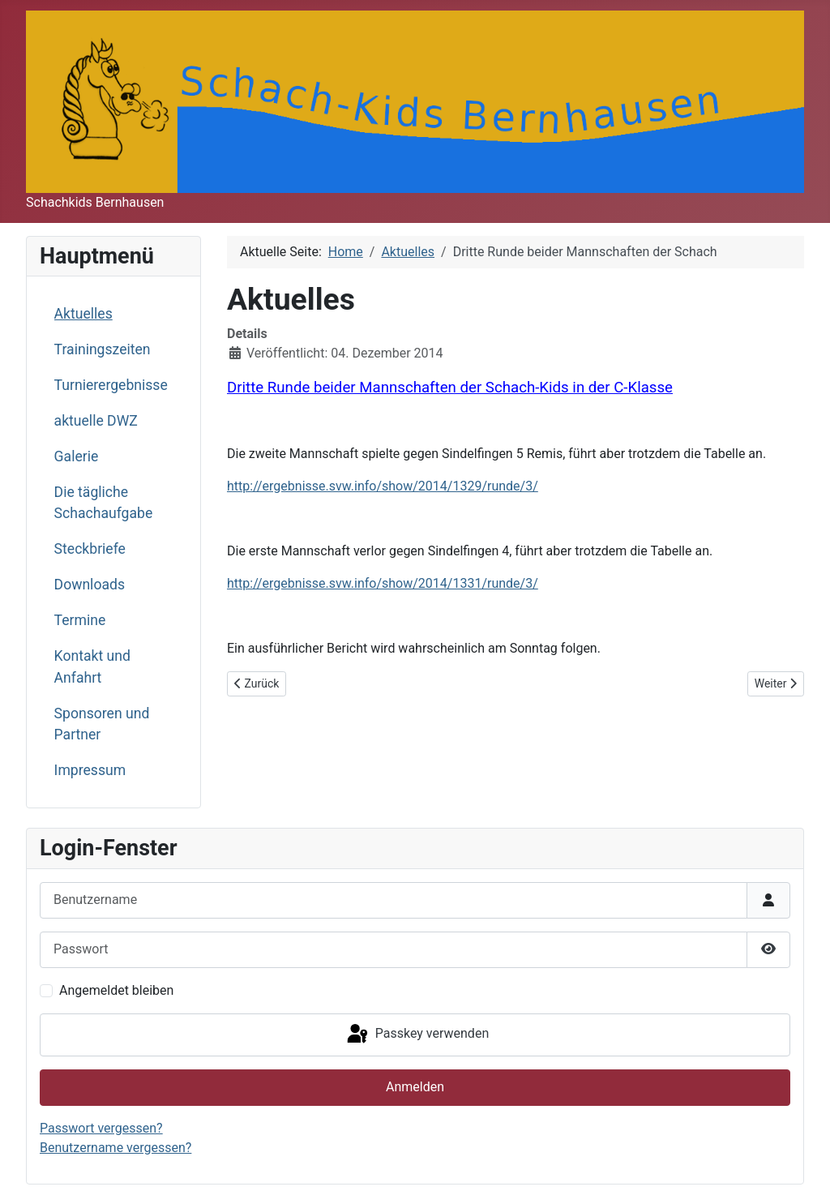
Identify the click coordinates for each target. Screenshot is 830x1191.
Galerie (76, 456)
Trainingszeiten (102, 349)
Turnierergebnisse (111, 385)
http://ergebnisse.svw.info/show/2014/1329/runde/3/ (382, 486)
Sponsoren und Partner (102, 724)
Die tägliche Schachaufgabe (103, 502)
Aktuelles (83, 314)
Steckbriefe (90, 549)
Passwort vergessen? (101, 1128)
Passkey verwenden (416, 1034)
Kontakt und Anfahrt (92, 666)
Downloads (89, 584)
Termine (80, 620)
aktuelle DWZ (96, 421)
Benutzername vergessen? (115, 1147)
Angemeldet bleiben (116, 990)
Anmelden (415, 1087)
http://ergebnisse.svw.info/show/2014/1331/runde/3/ (382, 583)
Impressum (90, 770)
